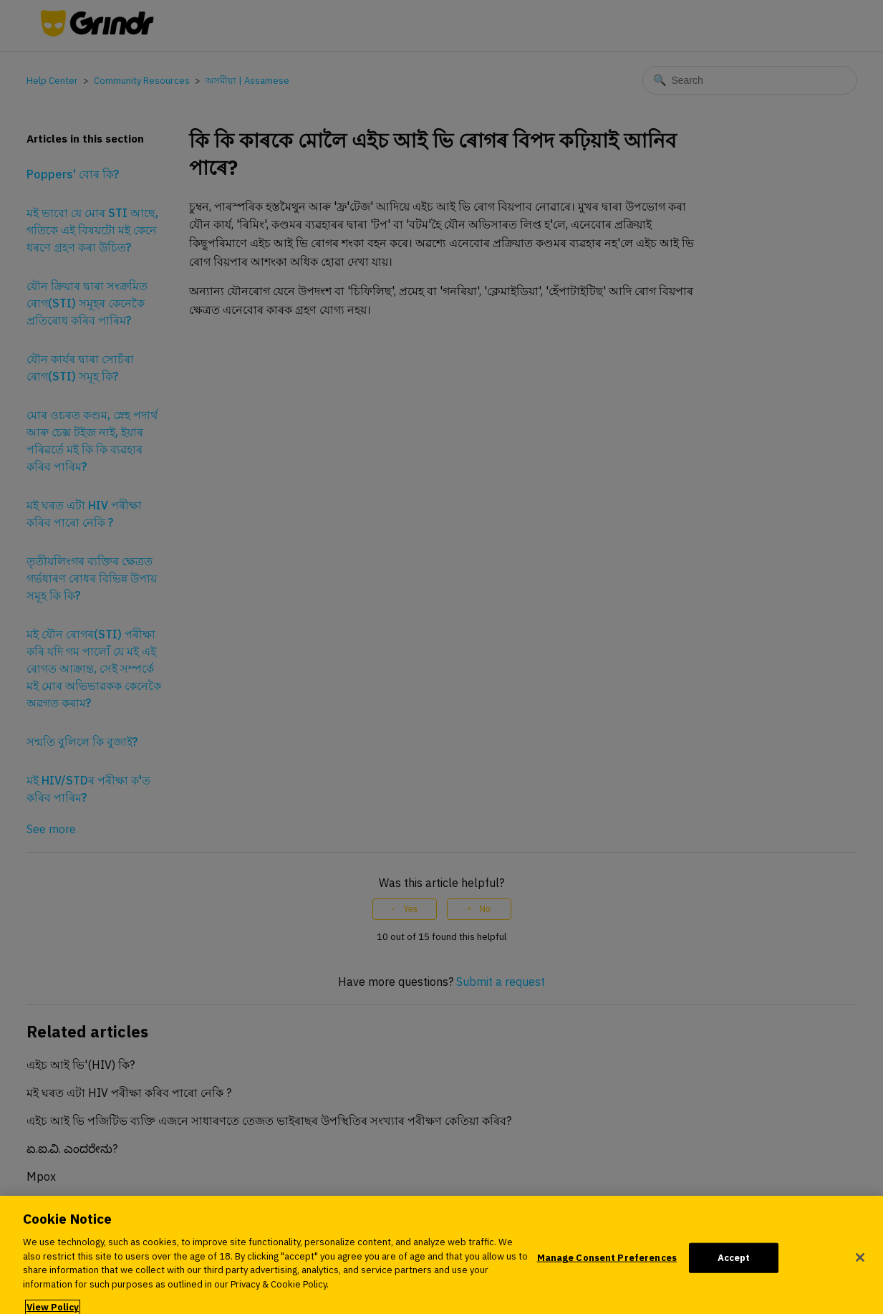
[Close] (860, 1263)
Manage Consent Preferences (607, 1263)
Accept (734, 1263)
